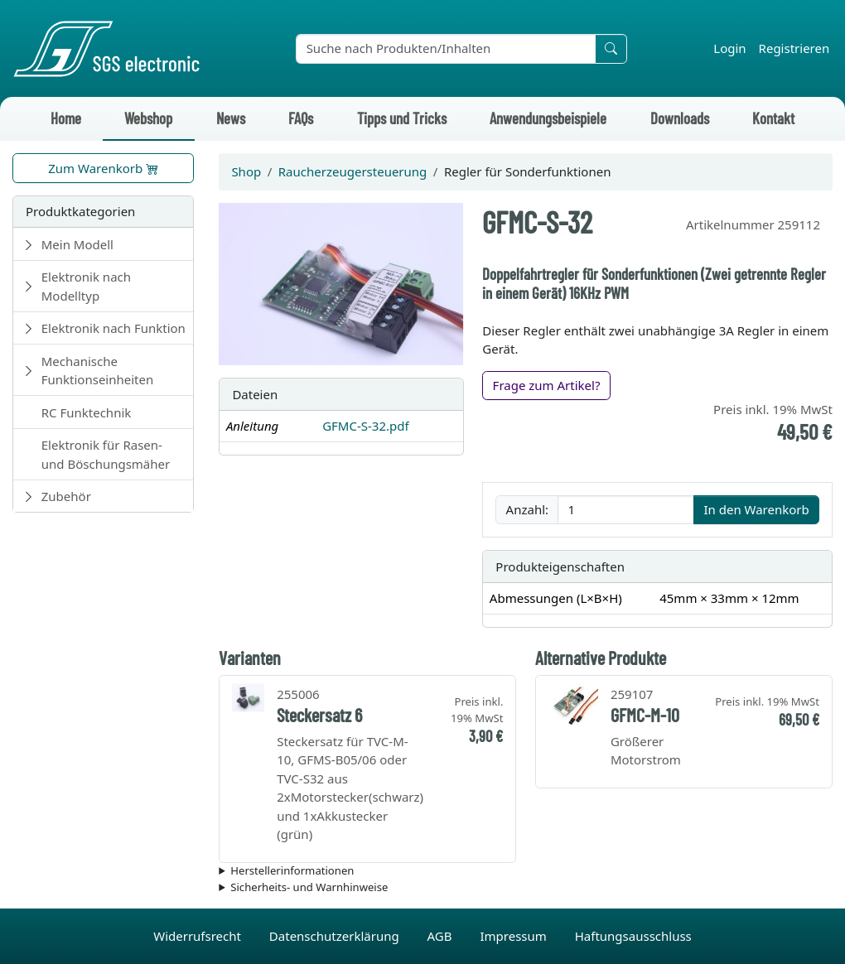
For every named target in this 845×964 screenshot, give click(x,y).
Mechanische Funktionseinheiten (97, 370)
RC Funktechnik (86, 412)
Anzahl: (527, 509)
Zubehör (66, 496)
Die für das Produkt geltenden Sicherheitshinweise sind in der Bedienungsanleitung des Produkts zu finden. (526, 888)
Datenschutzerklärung (336, 936)
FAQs (300, 118)
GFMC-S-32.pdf (365, 425)
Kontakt (773, 118)
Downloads (679, 118)
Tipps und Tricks (402, 118)
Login (729, 48)
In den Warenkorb (756, 509)
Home (66, 118)
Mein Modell (77, 244)
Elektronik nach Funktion (113, 328)
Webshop (148, 118)
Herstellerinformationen (292, 870)
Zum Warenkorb (103, 168)
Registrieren (794, 48)
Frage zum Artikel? (547, 385)
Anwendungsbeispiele (548, 118)
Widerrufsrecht (198, 936)
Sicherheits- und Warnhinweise (309, 887)
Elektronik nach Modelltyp (86, 286)
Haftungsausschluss (633, 936)
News (230, 118)
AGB (441, 936)
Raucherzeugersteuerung (352, 171)
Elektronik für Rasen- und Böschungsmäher (105, 454)
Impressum (514, 936)
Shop (246, 171)
